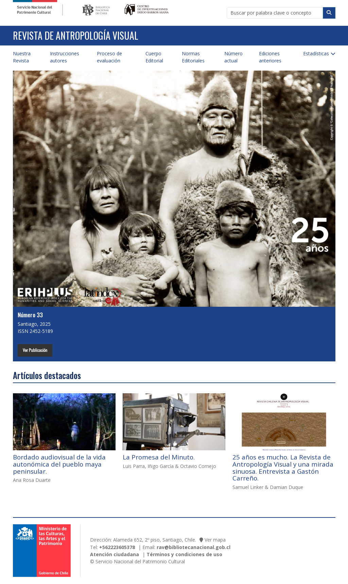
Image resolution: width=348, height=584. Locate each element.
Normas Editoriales (193, 57)
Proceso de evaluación (109, 57)
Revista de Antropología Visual (75, 35)
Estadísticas (316, 53)
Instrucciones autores (64, 57)
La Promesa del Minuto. (159, 457)
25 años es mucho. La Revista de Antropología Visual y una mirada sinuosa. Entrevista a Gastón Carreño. (282, 468)
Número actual (233, 57)
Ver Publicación (35, 350)
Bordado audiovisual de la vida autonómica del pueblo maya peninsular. (59, 464)
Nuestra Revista (22, 57)
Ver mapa (215, 539)
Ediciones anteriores (270, 57)
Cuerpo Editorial (154, 57)
